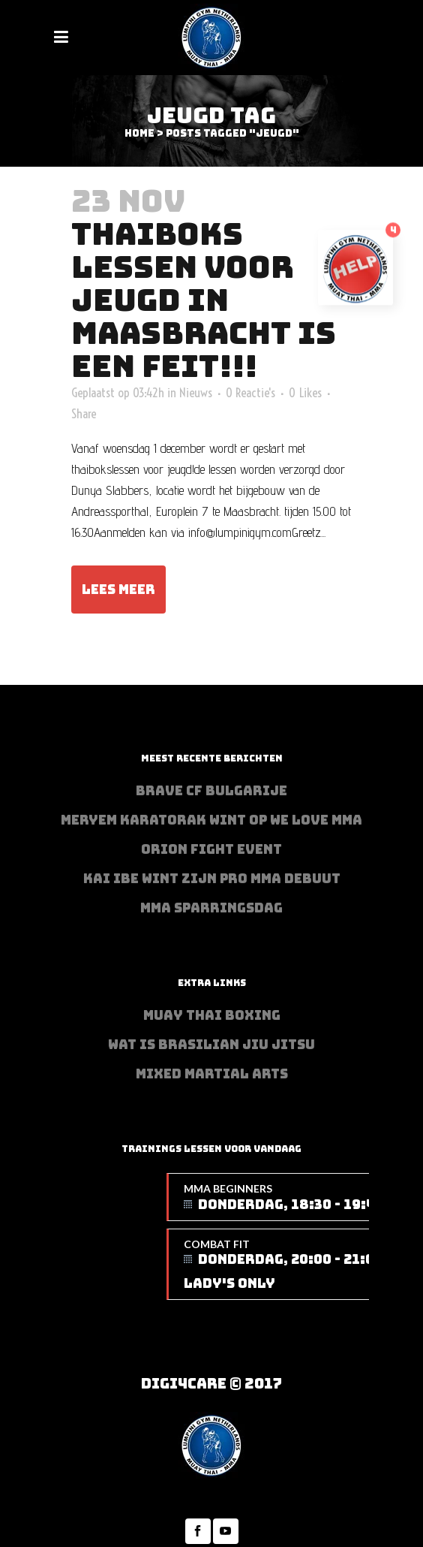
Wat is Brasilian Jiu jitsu (211, 1044)
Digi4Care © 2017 (211, 1383)
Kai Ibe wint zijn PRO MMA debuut (211, 878)
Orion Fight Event (211, 849)
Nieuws (195, 392)
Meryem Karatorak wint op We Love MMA (211, 820)
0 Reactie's (250, 392)
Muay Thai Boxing (211, 1015)
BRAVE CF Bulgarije (211, 791)
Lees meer (118, 589)
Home (139, 133)
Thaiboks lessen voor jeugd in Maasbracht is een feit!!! (203, 299)
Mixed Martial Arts (212, 1074)
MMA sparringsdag (211, 908)
